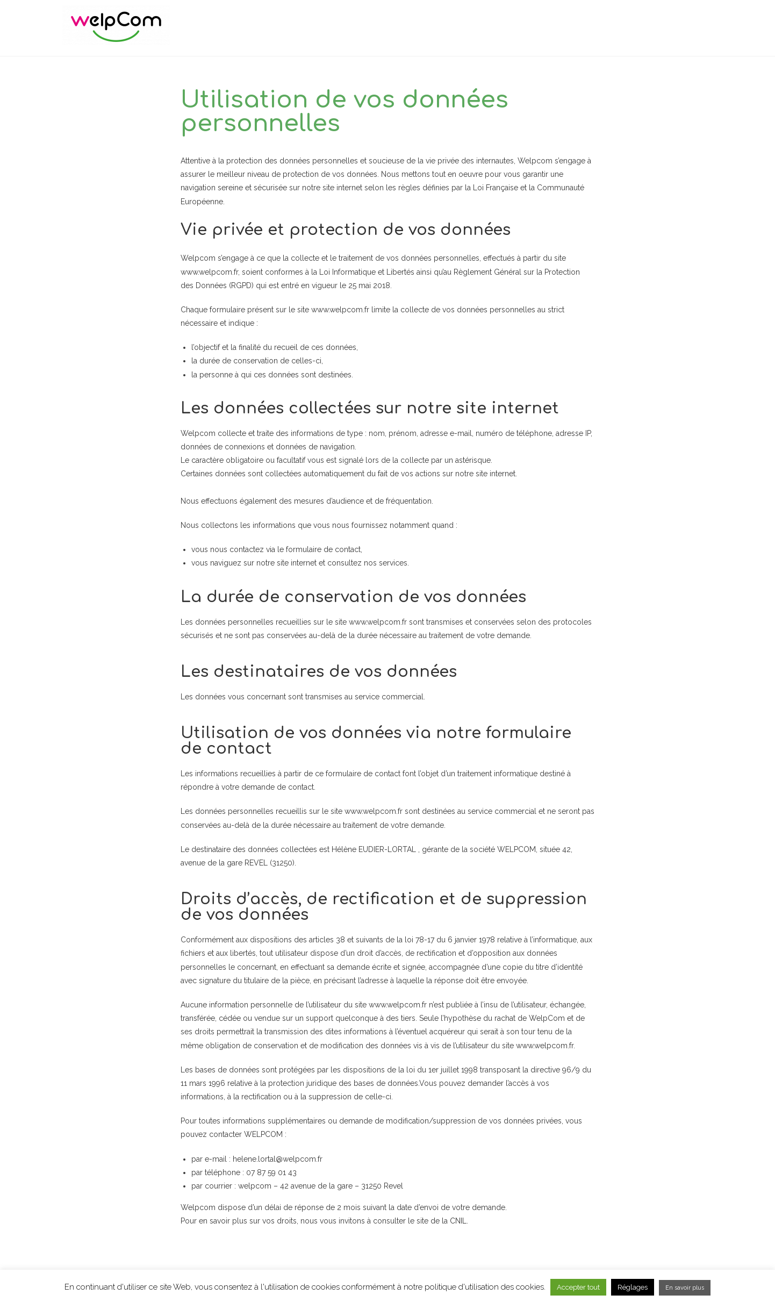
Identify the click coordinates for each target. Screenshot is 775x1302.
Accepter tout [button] (578, 1287)
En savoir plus (684, 1287)
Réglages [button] (633, 1287)
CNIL (458, 1221)
